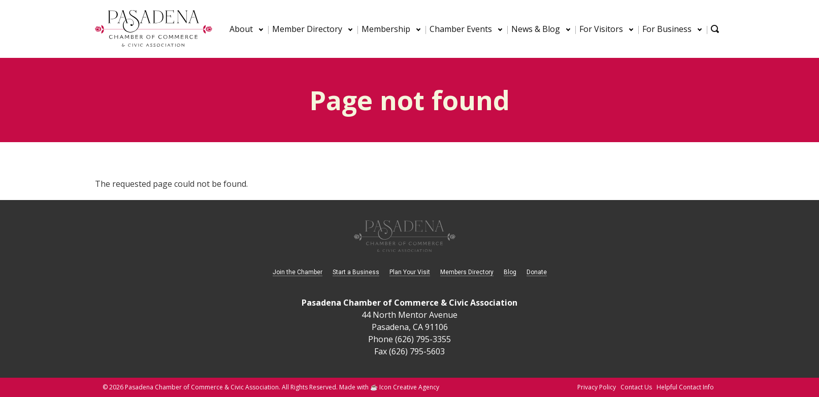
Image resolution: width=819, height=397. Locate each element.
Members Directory (467, 272)
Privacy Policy (596, 387)
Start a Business (356, 272)
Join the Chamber (297, 272)
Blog (510, 272)
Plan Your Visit (409, 272)
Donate (537, 272)
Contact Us (636, 387)
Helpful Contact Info (685, 387)
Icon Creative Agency (409, 387)
